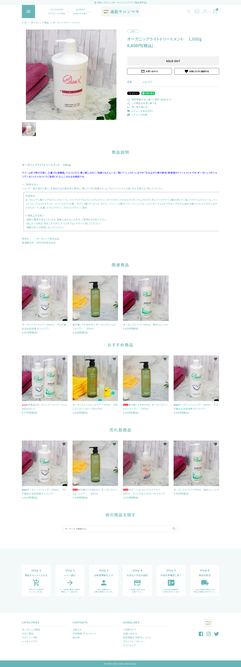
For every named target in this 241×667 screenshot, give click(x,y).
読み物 (76, 637)
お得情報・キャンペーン (84, 633)
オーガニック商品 (40, 22)
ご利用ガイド (129, 629)
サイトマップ (129, 645)
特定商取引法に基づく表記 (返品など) (149, 99)
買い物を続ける (137, 107)
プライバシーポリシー (134, 641)
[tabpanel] (71, 74)
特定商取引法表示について (137, 637)
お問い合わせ (149, 71)
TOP (24, 22)
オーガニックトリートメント (66, 22)
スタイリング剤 (29, 637)
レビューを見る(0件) (140, 111)
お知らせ (77, 629)
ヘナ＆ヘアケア (30, 641)
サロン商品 (28, 633)
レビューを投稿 (137, 114)
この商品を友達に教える (142, 103)
